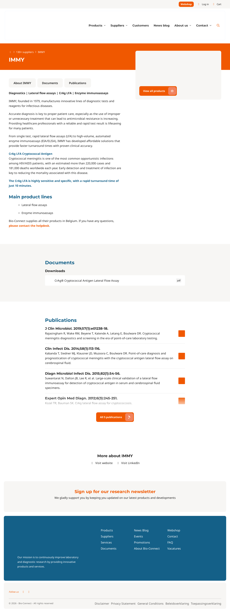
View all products (154, 91)
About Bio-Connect (147, 549)
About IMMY (22, 83)
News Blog (141, 530)
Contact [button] (202, 26)
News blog (162, 26)
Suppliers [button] (118, 26)
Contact (172, 537)
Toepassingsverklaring (206, 604)
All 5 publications (111, 417)
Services (106, 543)
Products (107, 530)
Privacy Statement (123, 604)
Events (138, 537)
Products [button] (96, 26)
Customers (140, 26)
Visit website (101, 463)
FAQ (170, 543)
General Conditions (151, 604)
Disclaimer (102, 604)
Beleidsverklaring (177, 604)
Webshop (186, 4)
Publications (77, 83)
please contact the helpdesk (29, 226)
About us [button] (181, 26)
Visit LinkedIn (128, 463)
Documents (50, 83)
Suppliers (107, 537)
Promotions (142, 543)
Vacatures (174, 549)
